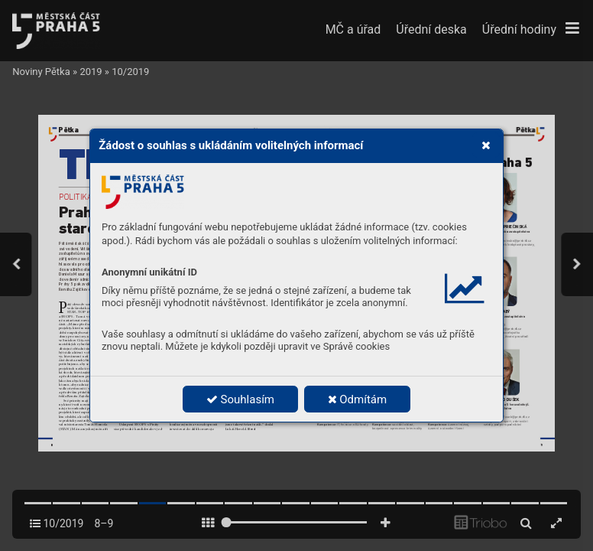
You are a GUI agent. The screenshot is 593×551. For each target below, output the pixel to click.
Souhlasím (240, 399)
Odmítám (357, 399)
